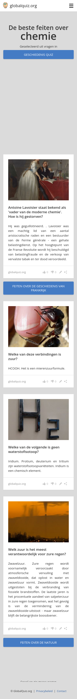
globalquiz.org (23, 5)
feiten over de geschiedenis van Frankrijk (38, 288)
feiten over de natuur (38, 642)
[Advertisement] (38, 110)
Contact (62, 691)
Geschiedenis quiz (38, 54)
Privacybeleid (44, 691)
